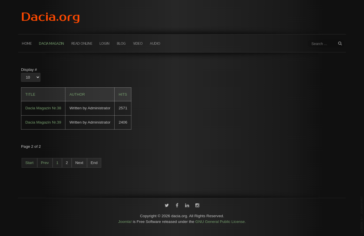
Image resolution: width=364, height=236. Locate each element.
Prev (45, 163)
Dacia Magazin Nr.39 (43, 122)
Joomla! (125, 221)
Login (104, 43)
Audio (155, 43)
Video (138, 43)
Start (29, 163)
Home (27, 43)
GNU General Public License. (220, 221)
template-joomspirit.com (362, 214)
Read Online (81, 43)
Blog (121, 43)
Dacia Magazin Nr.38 (43, 108)
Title (30, 94)
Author (77, 94)
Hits (123, 94)
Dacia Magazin (51, 43)
